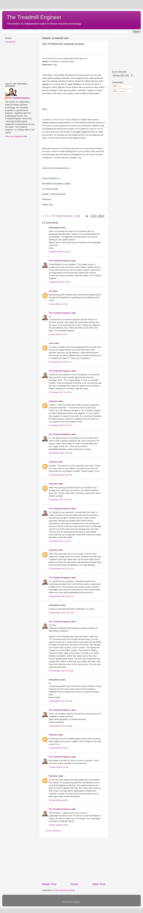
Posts (117, 86)
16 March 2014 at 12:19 (59, 282)
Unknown (53, 401)
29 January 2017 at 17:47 (60, 362)
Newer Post (49, 884)
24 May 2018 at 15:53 (58, 800)
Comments (120, 91)
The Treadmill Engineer (34, 17)
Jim (50, 291)
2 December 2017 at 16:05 (60, 726)
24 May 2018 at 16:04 (58, 825)
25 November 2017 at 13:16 (61, 671)
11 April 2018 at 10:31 (58, 748)
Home (74, 884)
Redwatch (53, 776)
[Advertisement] (73, 859)
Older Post (98, 884)
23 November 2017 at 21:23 (61, 596)
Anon (51, 343)
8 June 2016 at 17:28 (58, 304)
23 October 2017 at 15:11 (60, 541)
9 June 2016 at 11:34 (58, 334)
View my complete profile (16, 136)
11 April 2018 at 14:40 (58, 767)
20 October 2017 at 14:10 (60, 500)
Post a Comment (53, 831)
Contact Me (10, 42)
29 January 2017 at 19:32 (60, 392)
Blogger (76, 902)
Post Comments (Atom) (64, 890)
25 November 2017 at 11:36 (61, 613)
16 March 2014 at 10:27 (59, 252)
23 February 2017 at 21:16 (60, 453)
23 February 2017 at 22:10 (60, 475)
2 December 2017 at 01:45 (60, 701)
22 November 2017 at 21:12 (61, 569)
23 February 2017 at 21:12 (60, 425)
